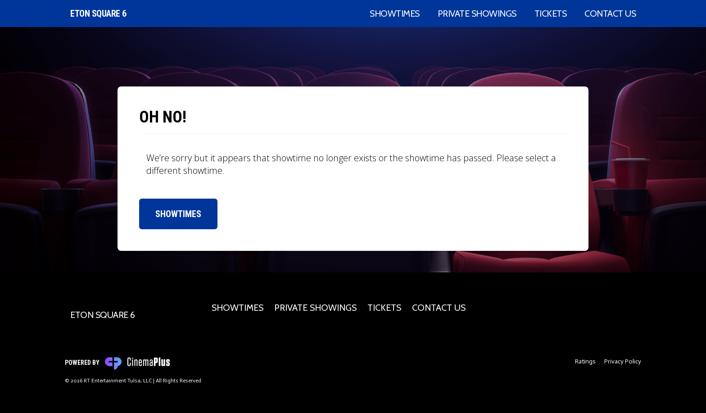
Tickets (550, 13)
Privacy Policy (622, 361)
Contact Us (610, 13)
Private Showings (477, 13)
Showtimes (395, 13)
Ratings (585, 361)
